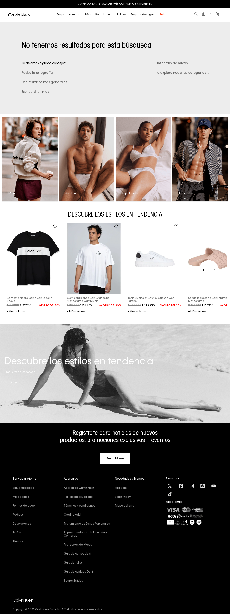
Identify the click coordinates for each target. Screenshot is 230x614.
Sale (162, 14)
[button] (196, 14)
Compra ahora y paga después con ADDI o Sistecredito (115, 4)
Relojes (121, 14)
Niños (87, 14)
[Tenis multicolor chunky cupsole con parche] (155, 266)
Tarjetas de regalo (143, 14)
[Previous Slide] (209, 266)
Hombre (74, 14)
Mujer (60, 14)
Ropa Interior (104, 14)
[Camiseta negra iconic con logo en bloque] (34, 266)
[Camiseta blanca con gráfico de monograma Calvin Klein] (94, 266)
